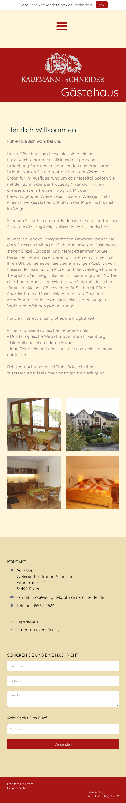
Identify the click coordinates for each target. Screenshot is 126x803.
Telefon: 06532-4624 (35, 605)
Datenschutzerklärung (37, 629)
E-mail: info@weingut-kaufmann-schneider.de (60, 597)
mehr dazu (83, 4)
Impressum (27, 621)
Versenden (63, 744)
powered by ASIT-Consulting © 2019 (103, 794)
